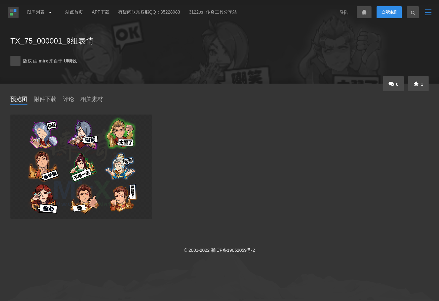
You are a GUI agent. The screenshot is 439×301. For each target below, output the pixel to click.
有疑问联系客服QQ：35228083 (149, 12)
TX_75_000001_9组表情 (51, 41)
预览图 (18, 99)
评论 (68, 99)
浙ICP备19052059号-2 (233, 250)
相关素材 (91, 99)
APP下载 (100, 12)
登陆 (344, 12)
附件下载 (45, 99)
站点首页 (74, 12)
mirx (44, 60)
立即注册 (389, 12)
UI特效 (70, 60)
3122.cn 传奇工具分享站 (213, 12)
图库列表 (37, 12)
